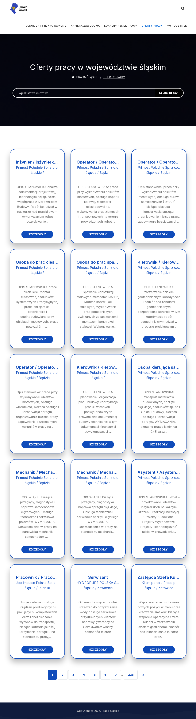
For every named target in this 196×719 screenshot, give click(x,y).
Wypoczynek (177, 25)
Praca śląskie (84, 77)
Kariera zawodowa (85, 25)
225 (131, 674)
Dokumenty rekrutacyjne (45, 25)
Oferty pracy (152, 25)
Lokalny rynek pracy (120, 25)
